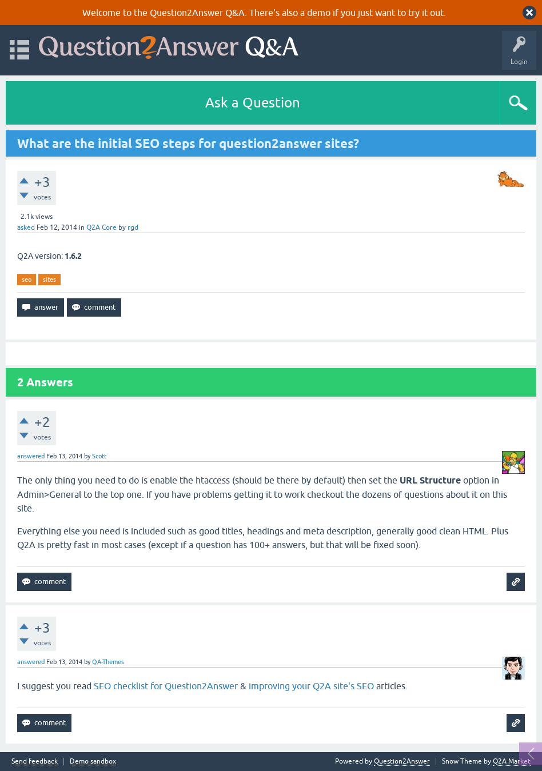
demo (318, 12)
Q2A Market (512, 761)
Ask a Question (252, 102)
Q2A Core (101, 227)
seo (26, 279)
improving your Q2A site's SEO (311, 686)
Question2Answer (402, 761)
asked (26, 227)
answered (31, 456)
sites (49, 279)
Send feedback (34, 761)
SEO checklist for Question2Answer (166, 686)
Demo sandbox (93, 761)
